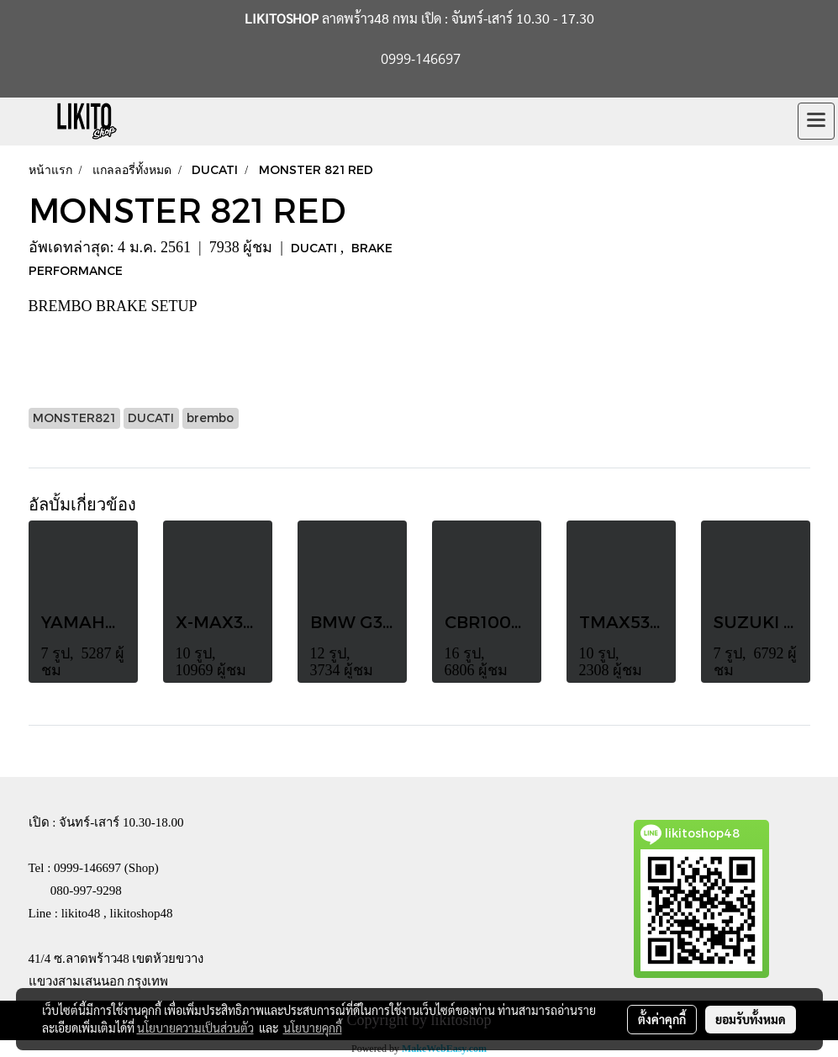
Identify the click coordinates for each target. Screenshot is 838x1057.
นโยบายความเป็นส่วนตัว (195, 1027)
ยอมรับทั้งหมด (750, 1019)
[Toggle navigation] (816, 121)
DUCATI (315, 247)
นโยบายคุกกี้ (312, 1027)
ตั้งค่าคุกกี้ (662, 1019)
